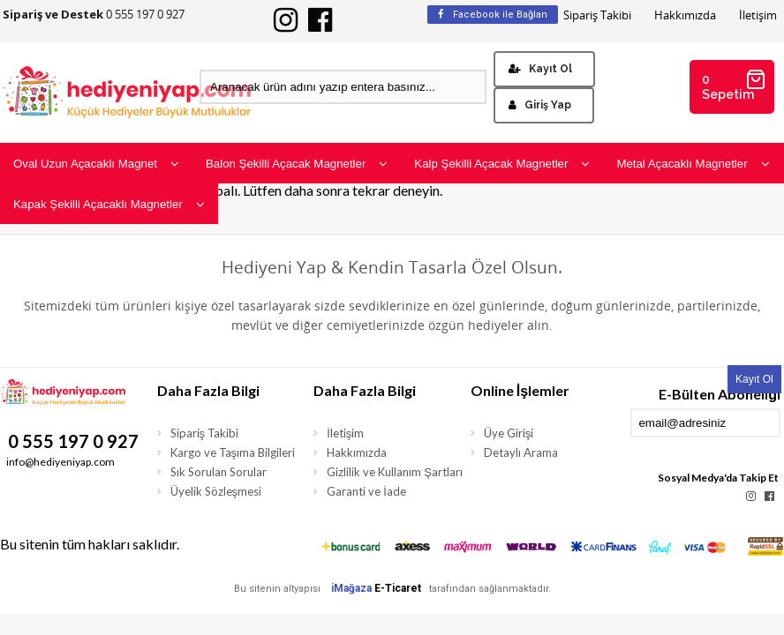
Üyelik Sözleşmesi (216, 491)
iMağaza (351, 588)
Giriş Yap (540, 105)
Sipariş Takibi (597, 15)
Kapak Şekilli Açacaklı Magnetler (109, 204)
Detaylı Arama (521, 452)
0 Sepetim (734, 85)
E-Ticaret (397, 588)
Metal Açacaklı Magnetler (692, 163)
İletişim (758, 15)
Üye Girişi (509, 433)
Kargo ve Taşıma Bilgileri (233, 452)
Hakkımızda (685, 15)
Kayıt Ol (540, 69)
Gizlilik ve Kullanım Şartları (395, 472)
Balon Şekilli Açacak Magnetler (297, 163)
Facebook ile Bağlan (492, 14)
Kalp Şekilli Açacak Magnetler (502, 163)
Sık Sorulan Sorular (218, 472)
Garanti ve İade (366, 491)
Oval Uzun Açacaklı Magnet (96, 163)
